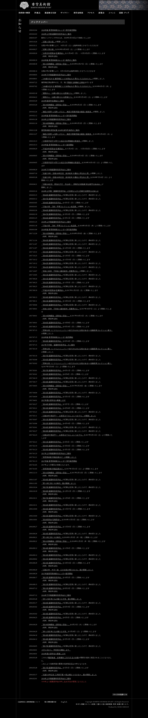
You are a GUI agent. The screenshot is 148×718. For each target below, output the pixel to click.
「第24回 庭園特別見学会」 (52, 534)
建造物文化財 (50, 12)
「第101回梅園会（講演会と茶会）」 (55, 541)
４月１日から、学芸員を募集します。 (56, 650)
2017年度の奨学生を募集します (53, 400)
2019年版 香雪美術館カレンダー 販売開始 (57, 145)
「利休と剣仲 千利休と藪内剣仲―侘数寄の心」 (60, 271)
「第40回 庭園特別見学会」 (52, 286)
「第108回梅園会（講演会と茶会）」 (55, 123)
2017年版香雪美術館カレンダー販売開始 (57, 574)
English (64, 702)
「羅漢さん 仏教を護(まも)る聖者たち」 (57, 93)
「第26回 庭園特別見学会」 (52, 505)
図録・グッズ (124, 12)
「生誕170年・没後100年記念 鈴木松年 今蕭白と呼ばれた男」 (65, 173)
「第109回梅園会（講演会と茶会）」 (55, 105)
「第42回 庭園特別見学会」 (52, 263)
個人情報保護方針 (50, 702)
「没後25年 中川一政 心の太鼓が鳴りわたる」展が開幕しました (67, 570)
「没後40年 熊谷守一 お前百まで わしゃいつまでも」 (62, 435)
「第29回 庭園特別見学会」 (52, 431)
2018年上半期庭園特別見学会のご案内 (56, 222)
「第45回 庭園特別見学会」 (52, 240)
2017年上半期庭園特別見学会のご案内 (56, 453)
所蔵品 (37, 12)
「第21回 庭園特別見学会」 (52, 584)
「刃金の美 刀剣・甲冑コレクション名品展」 (59, 207)
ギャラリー (64, 12)
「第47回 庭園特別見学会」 (52, 199)
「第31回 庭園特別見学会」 (52, 420)
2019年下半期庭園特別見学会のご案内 (56, 75)
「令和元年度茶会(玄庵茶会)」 (53, 53)
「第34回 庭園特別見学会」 (52, 382)
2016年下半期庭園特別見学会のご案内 (56, 595)
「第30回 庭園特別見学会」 (52, 427)
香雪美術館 (35, 5)
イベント (112, 12)
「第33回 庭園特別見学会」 (52, 393)
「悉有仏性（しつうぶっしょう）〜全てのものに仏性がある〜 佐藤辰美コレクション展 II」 (77, 330)
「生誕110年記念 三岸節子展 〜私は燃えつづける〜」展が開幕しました (69, 675)
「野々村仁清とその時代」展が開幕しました (58, 483)
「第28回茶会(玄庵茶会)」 (51, 520)
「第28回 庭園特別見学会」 (52, 480)
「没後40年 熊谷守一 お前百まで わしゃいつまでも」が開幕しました (68, 416)
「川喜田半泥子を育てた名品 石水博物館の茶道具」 (61, 141)
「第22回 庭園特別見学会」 (52, 559)
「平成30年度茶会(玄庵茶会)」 (53, 149)
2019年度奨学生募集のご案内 (52, 101)
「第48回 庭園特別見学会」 (52, 195)
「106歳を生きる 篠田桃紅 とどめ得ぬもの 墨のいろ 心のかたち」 (66, 79)
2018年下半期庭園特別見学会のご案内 (56, 170)
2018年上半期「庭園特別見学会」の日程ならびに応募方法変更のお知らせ (70, 191)
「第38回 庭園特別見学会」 (52, 305)
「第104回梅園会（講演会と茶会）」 (55, 316)
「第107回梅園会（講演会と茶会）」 (55, 156)
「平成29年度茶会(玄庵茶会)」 (53, 290)
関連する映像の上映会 (76, 82)
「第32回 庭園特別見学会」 (52, 412)
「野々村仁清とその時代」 (51, 537)
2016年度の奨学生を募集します (53, 654)
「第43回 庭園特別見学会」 (52, 252)
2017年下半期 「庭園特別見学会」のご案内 (58, 345)
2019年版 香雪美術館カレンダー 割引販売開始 (59, 116)
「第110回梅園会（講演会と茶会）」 (55, 64)
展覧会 (101, 12)
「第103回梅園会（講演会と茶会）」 (55, 386)
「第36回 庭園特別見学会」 (52, 360)
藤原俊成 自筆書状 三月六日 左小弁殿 (63, 658)
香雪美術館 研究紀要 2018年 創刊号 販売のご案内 (60, 130)
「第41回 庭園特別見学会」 (52, 275)
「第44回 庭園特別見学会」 (52, 244)
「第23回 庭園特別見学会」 (52, 555)
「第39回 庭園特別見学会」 (52, 297)
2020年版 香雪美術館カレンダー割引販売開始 (58, 30)
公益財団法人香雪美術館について (29, 702)
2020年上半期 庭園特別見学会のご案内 (56, 34)
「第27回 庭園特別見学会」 (52, 487)
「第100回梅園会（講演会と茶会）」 (55, 625)
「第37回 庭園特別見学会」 (52, 356)
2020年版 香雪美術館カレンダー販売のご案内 (58, 60)
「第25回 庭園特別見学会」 (52, 516)
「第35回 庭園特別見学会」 (52, 378)
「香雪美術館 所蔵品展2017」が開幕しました (58, 457)
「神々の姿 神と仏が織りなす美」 (54, 632)
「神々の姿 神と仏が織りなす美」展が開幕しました (61, 599)
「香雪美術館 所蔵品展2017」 (52, 469)
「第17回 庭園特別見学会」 (52, 646)
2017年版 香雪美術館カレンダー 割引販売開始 (59, 461)
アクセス (90, 12)
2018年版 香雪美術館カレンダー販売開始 (57, 337)
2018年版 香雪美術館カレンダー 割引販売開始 (59, 230)
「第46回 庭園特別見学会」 (52, 210)
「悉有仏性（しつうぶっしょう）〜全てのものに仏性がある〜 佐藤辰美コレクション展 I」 (76, 349)
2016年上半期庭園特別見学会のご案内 (56, 679)
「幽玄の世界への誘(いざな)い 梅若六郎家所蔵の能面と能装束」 (67, 112)
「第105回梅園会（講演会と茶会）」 (55, 233)
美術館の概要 (24, 12)
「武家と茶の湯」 (48, 42)
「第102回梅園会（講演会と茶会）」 (55, 473)
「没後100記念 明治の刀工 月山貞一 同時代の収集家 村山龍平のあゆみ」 (71, 184)
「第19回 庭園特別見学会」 (52, 614)
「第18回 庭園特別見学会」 (52, 635)
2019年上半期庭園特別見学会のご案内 (56, 119)
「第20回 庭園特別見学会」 (52, 603)
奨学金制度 (78, 12)
